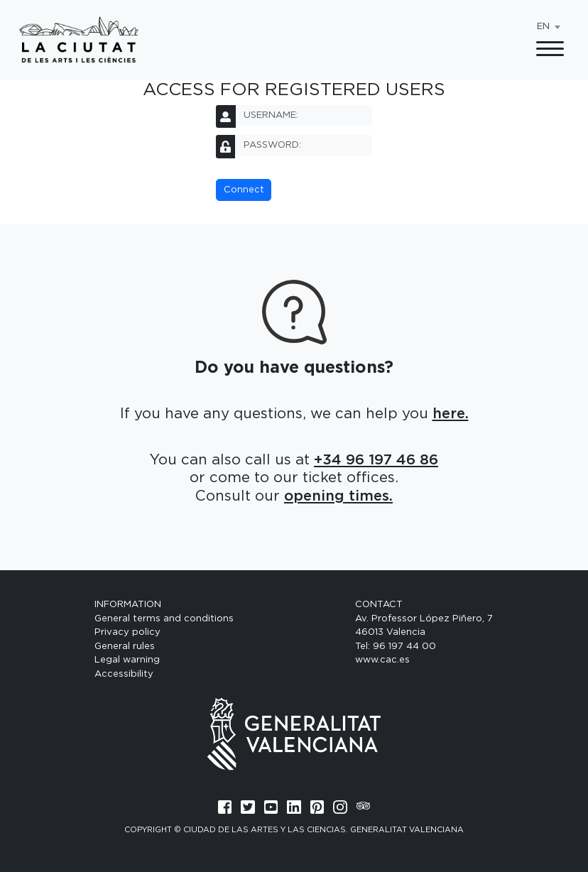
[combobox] (548, 27)
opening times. (338, 496)
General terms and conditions (164, 618)
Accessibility (123, 674)
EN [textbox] (543, 26)
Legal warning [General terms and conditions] (127, 660)
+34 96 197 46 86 (376, 460)
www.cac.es (382, 660)
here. (450, 414)
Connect (244, 190)
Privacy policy (127, 632)
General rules (124, 646)
